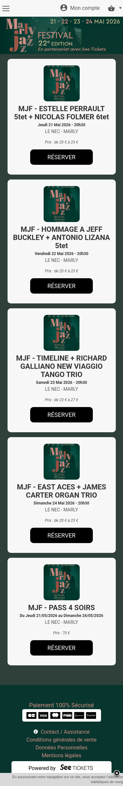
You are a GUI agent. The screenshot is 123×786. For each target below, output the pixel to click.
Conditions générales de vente (62, 740)
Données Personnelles (61, 747)
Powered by (42, 768)
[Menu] (5, 8)
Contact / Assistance (65, 732)
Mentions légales (61, 755)
